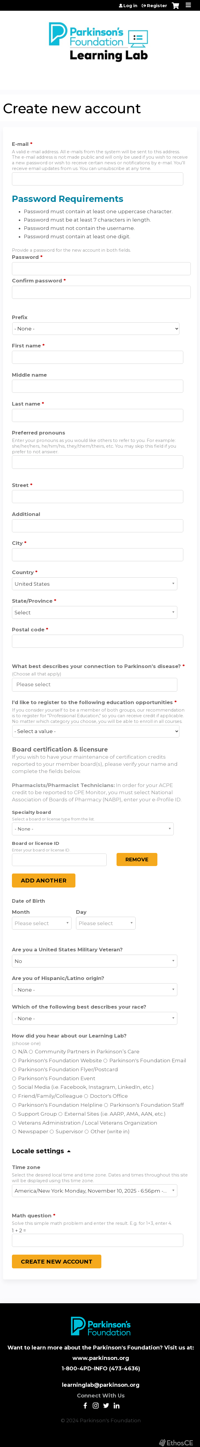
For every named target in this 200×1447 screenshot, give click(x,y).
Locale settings (38, 1151)
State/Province (32, 601)
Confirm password (37, 281)
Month (21, 912)
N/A (22, 1052)
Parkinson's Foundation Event (56, 1078)
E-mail (20, 144)
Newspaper (33, 1131)
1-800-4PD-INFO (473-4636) (101, 1368)
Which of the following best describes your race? (79, 1007)
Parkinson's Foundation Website (60, 1060)
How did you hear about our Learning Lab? (69, 1036)
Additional (26, 514)
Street (20, 485)
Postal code (28, 630)
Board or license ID (35, 843)
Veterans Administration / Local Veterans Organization (87, 1123)
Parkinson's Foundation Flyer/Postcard (68, 1069)
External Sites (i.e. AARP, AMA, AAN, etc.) (115, 1114)
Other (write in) (110, 1131)
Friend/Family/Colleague (50, 1096)
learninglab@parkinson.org (100, 1385)
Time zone (26, 1167)
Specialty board (31, 812)
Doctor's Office (109, 1096)
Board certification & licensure (60, 749)
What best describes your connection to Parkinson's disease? (96, 666)
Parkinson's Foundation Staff (147, 1105)
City (17, 543)
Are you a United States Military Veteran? (67, 950)
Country (23, 572)
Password (25, 257)
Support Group (37, 1114)
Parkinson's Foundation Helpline (60, 1105)
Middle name (29, 375)
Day (81, 912)
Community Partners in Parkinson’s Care (87, 1052)
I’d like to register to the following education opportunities (92, 702)
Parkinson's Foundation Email (147, 1060)
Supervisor (69, 1131)
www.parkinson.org (100, 1358)
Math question (32, 1216)
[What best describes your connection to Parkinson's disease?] (37, 684)
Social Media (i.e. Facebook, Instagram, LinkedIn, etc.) (86, 1087)
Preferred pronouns (38, 433)
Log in (130, 6)
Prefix (19, 317)
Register (157, 6)
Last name (26, 404)
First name (26, 346)
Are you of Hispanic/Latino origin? (58, 978)
